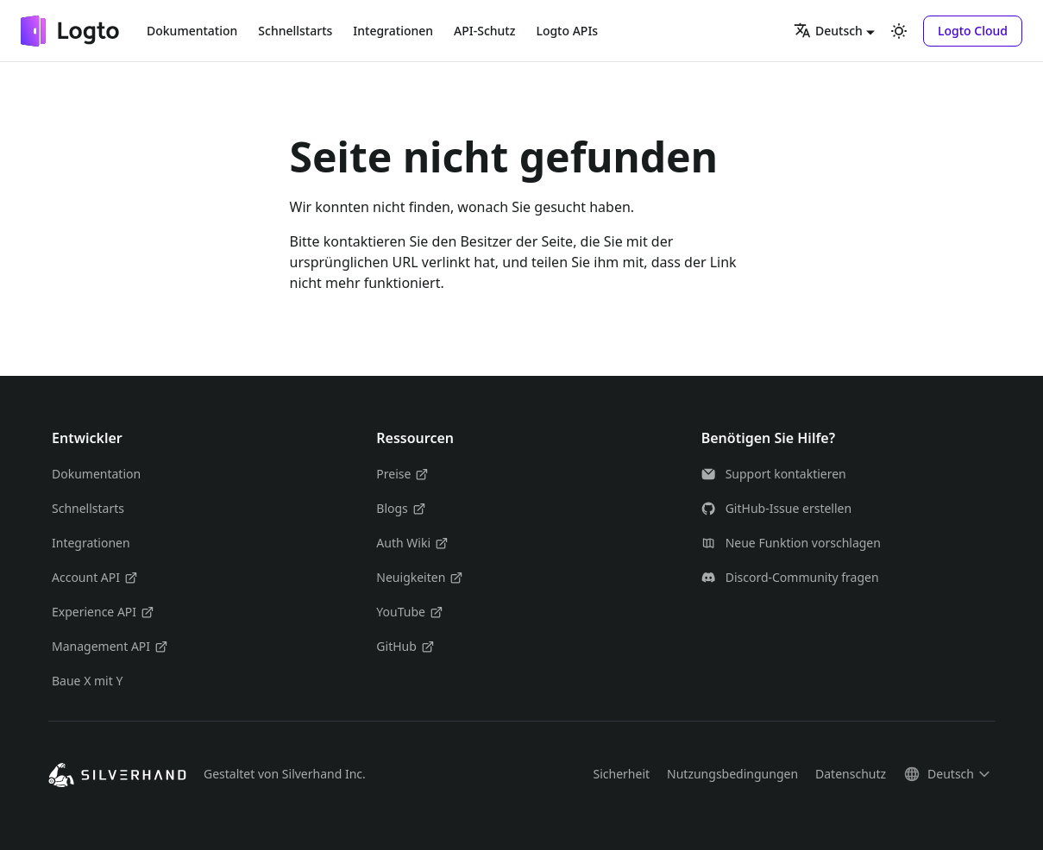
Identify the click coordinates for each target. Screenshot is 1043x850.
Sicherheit (621, 774)
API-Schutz (484, 30)
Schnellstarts (295, 30)
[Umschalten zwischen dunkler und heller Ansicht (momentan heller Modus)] (899, 31)
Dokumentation (192, 30)
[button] (972, 31)
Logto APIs (567, 30)
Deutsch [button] (828, 30)
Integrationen (393, 30)
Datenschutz (850, 774)
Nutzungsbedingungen (732, 774)
